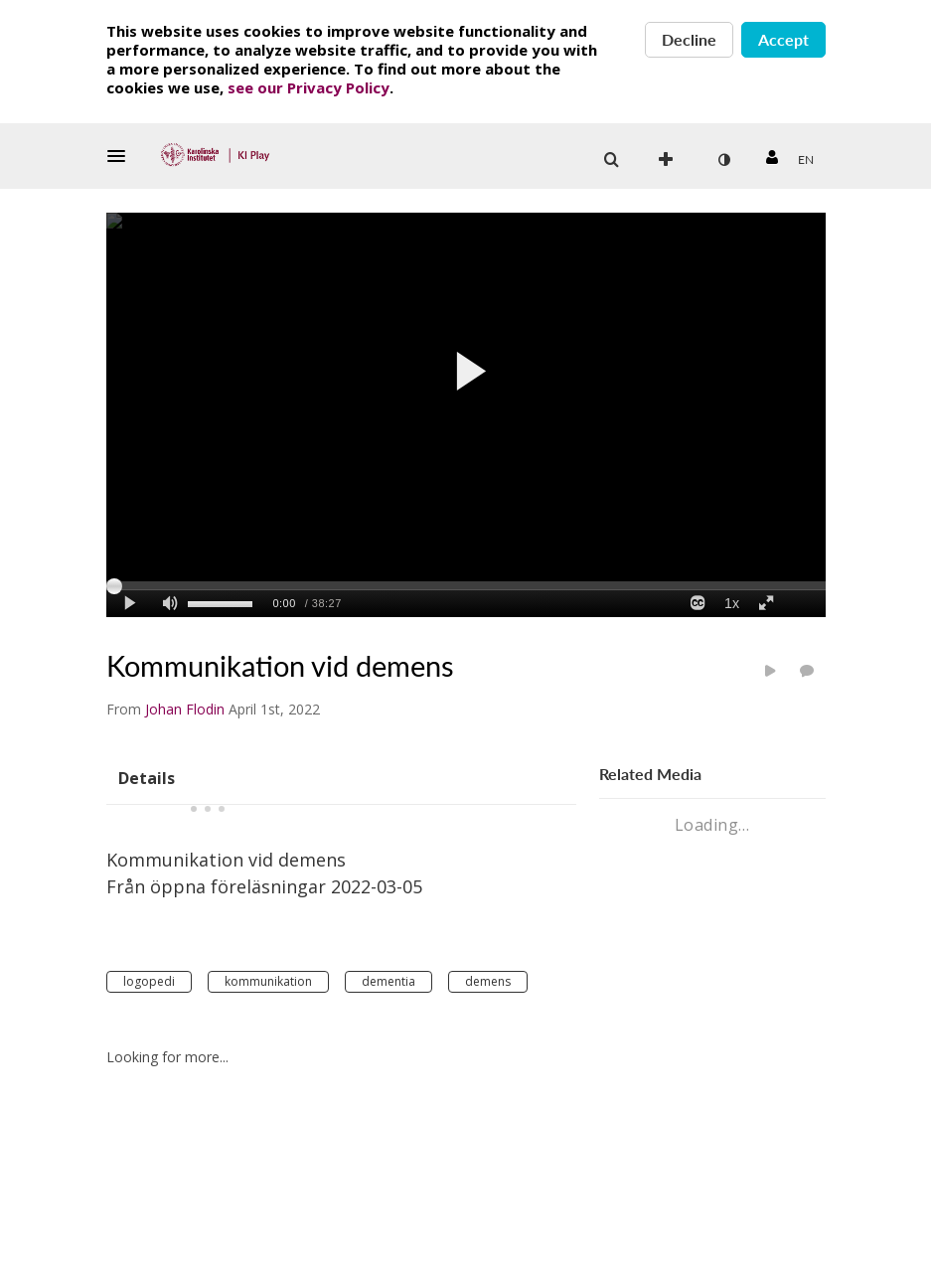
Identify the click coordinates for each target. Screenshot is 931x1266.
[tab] (146, 777)
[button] (122, 156)
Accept (783, 39)
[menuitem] (805, 160)
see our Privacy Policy (308, 87)
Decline (689, 39)
